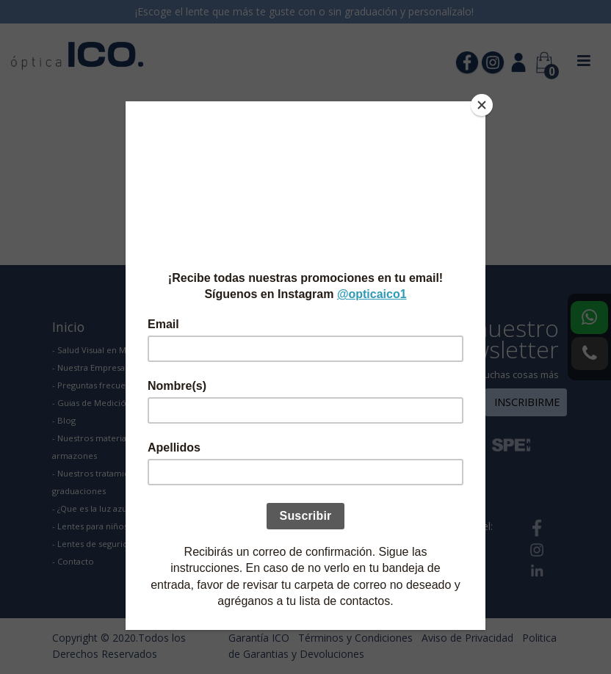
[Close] (482, 105)
